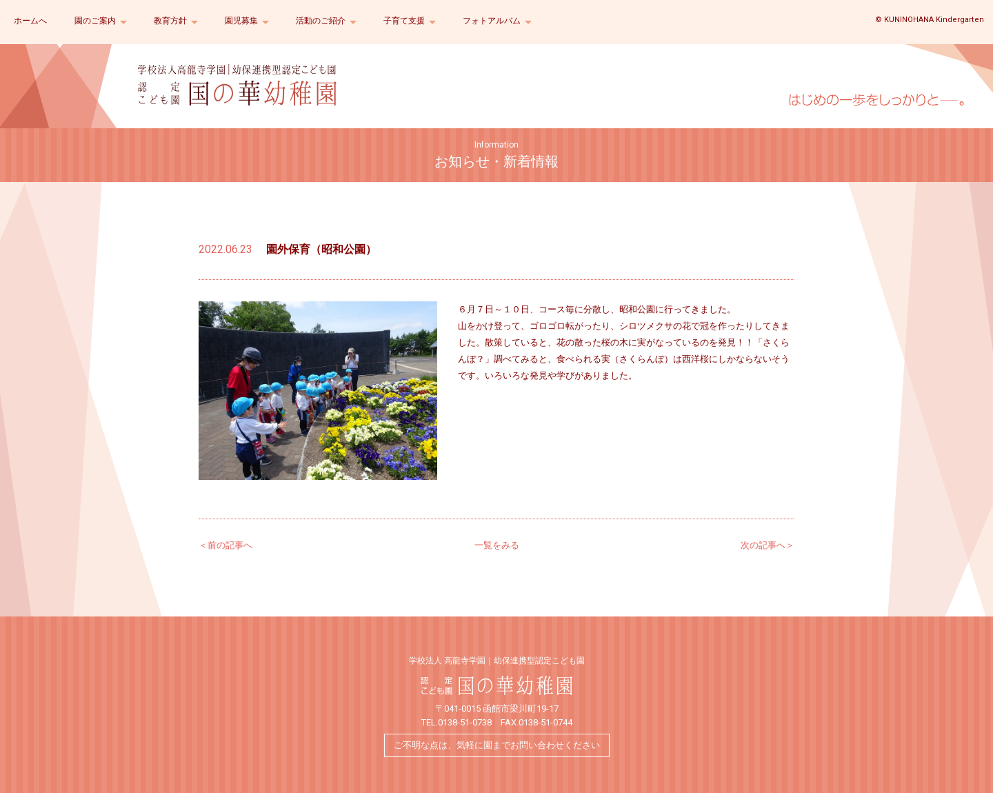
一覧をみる (496, 545)
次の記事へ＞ (767, 545)
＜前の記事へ (225, 545)
